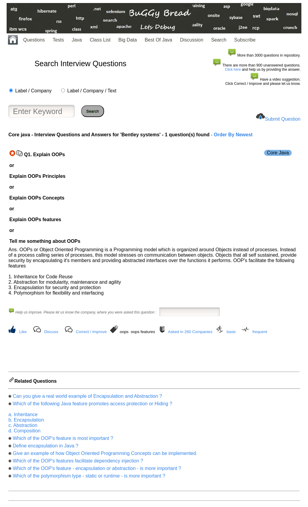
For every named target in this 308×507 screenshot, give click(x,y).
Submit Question (282, 119)
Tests (58, 39)
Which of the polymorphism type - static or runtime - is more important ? (89, 477)
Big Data (128, 39)
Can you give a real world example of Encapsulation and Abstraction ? (87, 397)
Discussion (191, 39)
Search (218, 39)
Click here (233, 69)
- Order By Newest (231, 134)
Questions (34, 39)
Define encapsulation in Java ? (45, 447)
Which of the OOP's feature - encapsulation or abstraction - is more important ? (97, 470)
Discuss (51, 331)
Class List (100, 39)
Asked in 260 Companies (190, 331)
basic (231, 331)
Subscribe (245, 39)
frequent (259, 331)
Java (77, 39)
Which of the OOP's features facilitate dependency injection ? (78, 462)
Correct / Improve (91, 331)
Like (22, 331)
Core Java (278, 152)
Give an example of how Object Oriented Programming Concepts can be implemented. (105, 455)
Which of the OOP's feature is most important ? (63, 440)
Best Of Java (158, 39)
